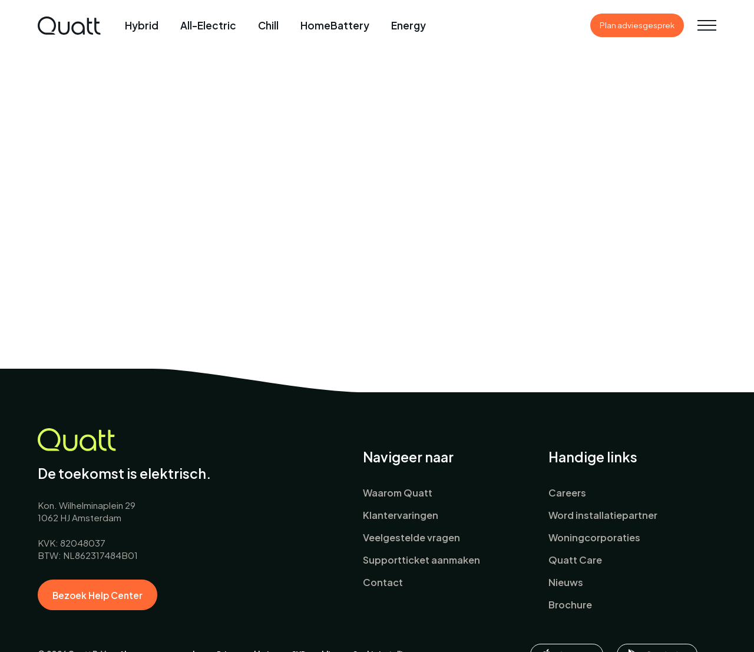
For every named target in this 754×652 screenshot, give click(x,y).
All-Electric (208, 25)
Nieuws (565, 582)
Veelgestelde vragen (411, 537)
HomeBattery (334, 25)
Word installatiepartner (602, 515)
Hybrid (141, 25)
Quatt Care (575, 560)
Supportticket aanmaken (421, 560)
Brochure (570, 604)
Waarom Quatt (397, 492)
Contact (383, 582)
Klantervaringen (400, 515)
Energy (408, 25)
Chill (268, 25)
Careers (567, 492)
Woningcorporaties (594, 537)
